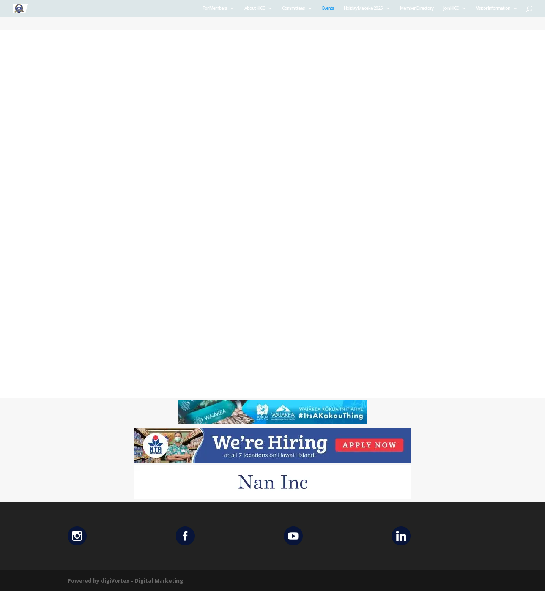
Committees (293, 8)
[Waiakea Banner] (272, 421)
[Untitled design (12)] (272, 497)
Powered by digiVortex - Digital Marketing (125, 580)
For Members (215, 8)
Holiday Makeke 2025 (363, 8)
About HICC (254, 8)
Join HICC (450, 8)
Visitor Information (493, 8)
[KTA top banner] (272, 460)
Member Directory (416, 8)
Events (328, 8)
